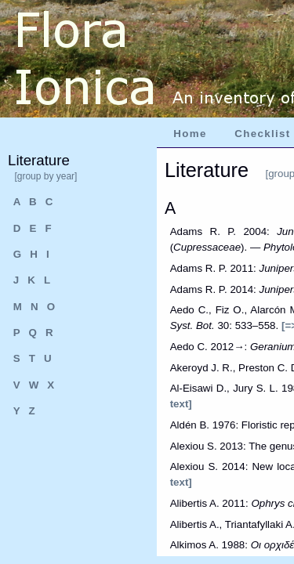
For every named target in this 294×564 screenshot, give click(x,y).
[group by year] (45, 176)
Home (189, 133)
